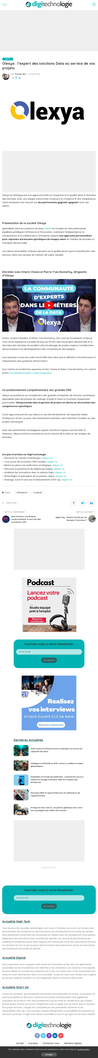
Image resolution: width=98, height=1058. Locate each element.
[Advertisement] (49, 30)
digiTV (8, 59)
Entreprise (22, 493)
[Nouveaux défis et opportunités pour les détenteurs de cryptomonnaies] (21, 794)
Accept (49, 1054)
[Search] (94, 4)
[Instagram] (49, 1035)
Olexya (48, 228)
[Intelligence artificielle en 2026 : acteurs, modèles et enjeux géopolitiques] (21, 765)
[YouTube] (61, 1035)
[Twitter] (43, 1035)
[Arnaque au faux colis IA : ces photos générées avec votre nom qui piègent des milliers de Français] (21, 809)
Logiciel (38, 493)
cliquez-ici (47, 458)
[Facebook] (37, 1035)
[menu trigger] (6, 4)
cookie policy (83, 1049)
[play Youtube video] (49, 305)
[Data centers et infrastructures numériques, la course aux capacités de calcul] (21, 750)
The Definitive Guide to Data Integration (30, 372)
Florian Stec (20, 74)
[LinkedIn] (55, 1035)
